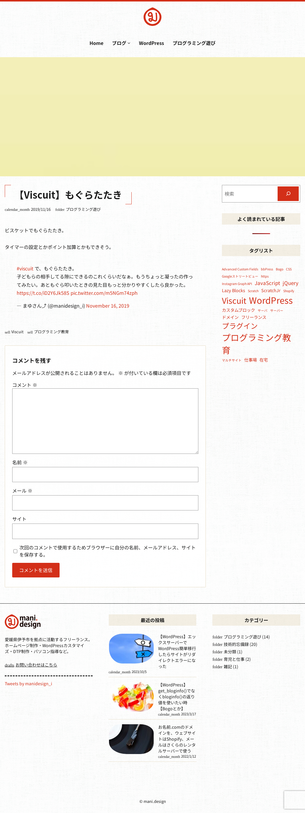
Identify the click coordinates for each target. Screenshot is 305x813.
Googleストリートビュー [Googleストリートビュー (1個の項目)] (240, 276)
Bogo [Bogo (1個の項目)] (279, 269)
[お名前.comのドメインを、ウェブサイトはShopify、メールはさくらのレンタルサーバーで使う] (131, 740)
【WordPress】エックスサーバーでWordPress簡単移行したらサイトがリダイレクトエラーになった (177, 651)
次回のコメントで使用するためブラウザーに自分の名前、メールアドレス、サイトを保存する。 (107, 551)
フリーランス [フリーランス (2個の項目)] (253, 317)
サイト (19, 518)
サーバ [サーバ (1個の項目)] (262, 310)
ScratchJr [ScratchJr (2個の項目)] (271, 290)
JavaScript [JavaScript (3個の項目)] (267, 282)
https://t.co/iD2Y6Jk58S (43, 292)
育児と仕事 (234, 659)
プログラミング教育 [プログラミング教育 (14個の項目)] (256, 343)
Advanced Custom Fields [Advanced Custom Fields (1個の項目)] (240, 269)
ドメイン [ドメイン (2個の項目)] (230, 317)
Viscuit (17, 331)
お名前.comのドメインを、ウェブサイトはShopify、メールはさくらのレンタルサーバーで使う (177, 739)
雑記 (228, 666)
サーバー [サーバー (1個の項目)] (276, 310)
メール (22, 490)
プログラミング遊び (83, 209)
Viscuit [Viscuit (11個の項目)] (234, 300)
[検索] (288, 193)
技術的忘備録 (236, 644)
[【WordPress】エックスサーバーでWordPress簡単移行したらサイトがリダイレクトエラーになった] (131, 649)
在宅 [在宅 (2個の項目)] (263, 359)
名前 (20, 462)
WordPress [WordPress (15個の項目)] (271, 300)
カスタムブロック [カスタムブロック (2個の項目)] (238, 310)
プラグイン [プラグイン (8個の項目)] (240, 325)
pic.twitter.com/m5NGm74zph (104, 292)
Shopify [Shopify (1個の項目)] (288, 291)
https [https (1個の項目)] (265, 276)
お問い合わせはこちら (36, 665)
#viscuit (25, 268)
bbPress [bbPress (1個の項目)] (267, 269)
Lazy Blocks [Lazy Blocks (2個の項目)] (233, 290)
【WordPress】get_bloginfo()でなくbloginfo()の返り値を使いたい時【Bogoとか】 (176, 696)
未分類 (230, 652)
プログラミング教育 (51, 331)
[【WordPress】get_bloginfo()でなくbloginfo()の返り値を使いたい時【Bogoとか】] (131, 697)
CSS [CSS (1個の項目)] (289, 269)
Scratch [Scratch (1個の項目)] (253, 291)
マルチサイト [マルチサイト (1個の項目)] (232, 360)
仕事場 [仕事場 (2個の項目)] (250, 359)
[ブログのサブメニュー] (128, 42)
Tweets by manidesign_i (28, 683)
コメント (24, 384)
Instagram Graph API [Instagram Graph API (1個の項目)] (237, 283)
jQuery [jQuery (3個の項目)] (290, 282)
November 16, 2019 (107, 305)
